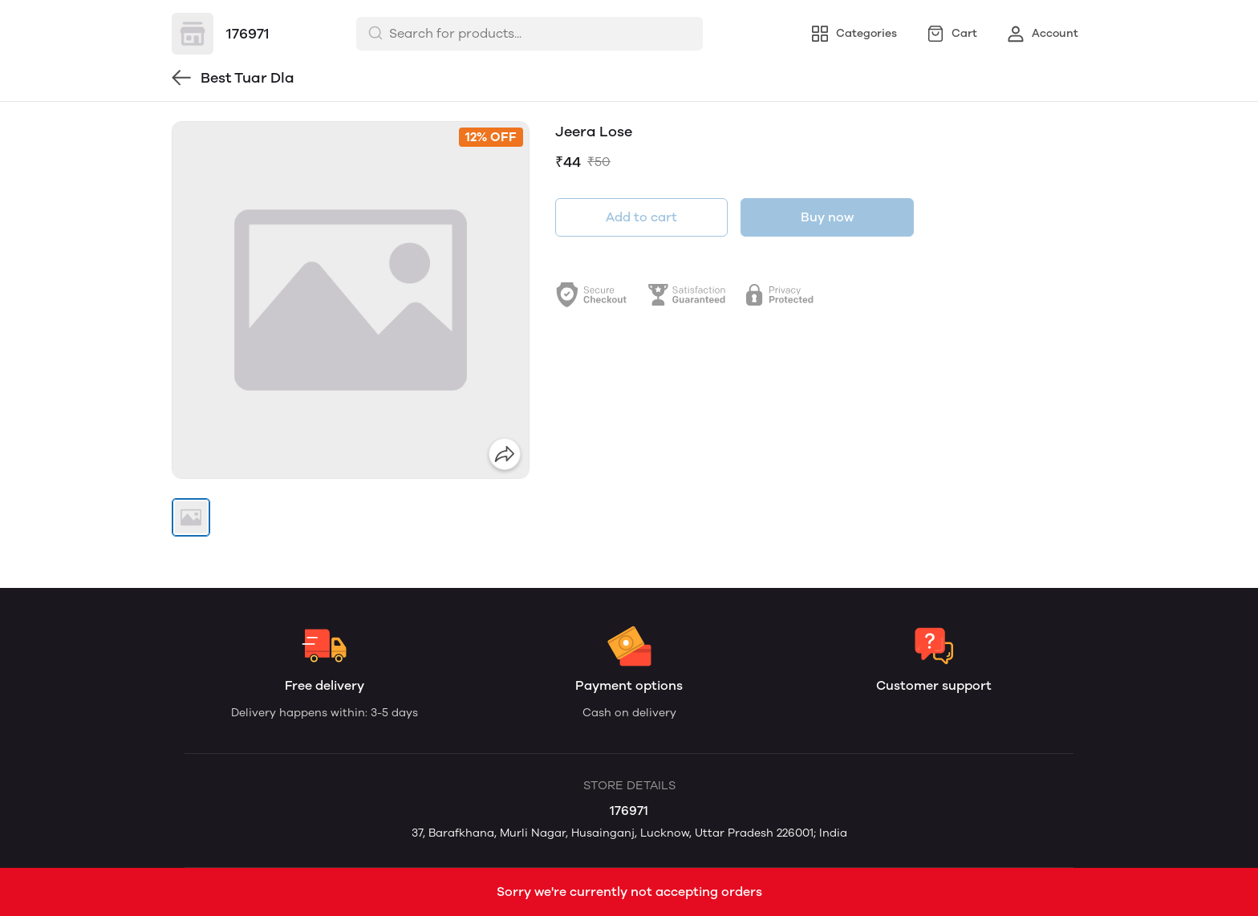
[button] (191, 517)
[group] (350, 300)
